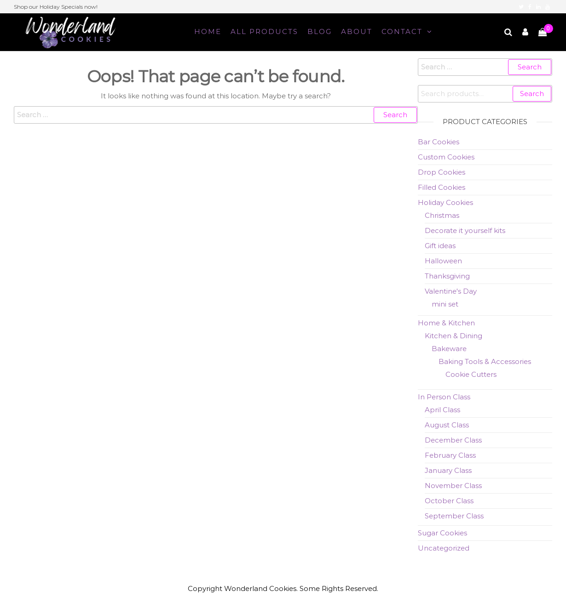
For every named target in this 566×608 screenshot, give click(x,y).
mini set (445, 304)
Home (207, 31)
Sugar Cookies (442, 532)
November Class (453, 485)
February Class (450, 455)
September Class (454, 515)
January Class (448, 470)
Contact (401, 31)
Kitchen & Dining (453, 335)
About (356, 31)
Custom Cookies (446, 157)
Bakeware (449, 348)
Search (532, 93)
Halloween (443, 260)
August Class (447, 424)
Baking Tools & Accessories (485, 361)
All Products (264, 31)
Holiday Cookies (445, 202)
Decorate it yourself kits (465, 230)
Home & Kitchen (446, 322)
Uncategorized (443, 548)
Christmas (442, 215)
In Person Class (444, 396)
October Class (449, 500)
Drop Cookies (441, 172)
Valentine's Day (451, 291)
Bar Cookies (438, 141)
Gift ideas (440, 245)
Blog (319, 31)
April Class (442, 409)
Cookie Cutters (471, 374)
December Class (453, 440)
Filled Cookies (441, 187)
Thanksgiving (447, 276)
